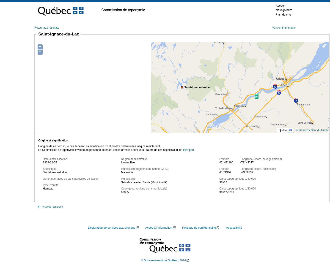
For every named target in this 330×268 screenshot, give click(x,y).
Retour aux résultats (46, 27)
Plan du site (283, 14)
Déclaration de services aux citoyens (111, 227)
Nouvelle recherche (52, 206)
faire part (188, 150)
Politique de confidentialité (199, 227)
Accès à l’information (158, 227)
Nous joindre (284, 10)
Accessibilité (234, 227)
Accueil (280, 5)
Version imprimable (284, 27)
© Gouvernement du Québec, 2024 (163, 260)
